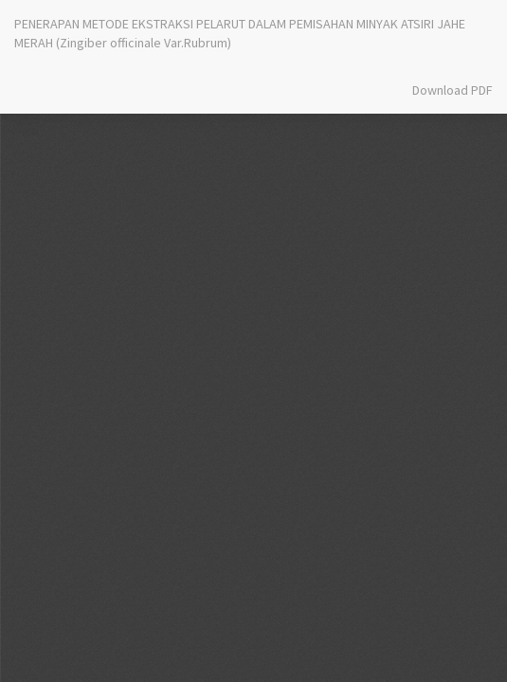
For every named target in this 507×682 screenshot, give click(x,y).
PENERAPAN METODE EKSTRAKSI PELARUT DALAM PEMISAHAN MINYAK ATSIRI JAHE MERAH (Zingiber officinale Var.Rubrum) (239, 33)
